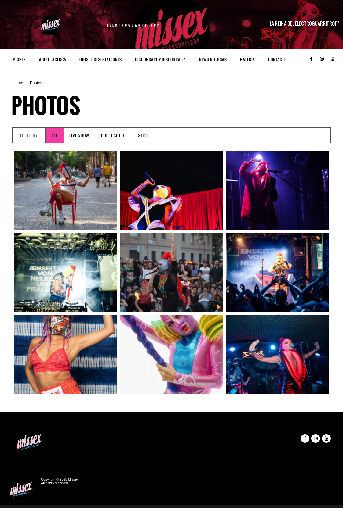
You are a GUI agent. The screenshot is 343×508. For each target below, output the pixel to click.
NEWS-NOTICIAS (213, 60)
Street (144, 135)
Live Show (79, 135)
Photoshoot (113, 135)
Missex (19, 60)
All (54, 135)
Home (18, 82)
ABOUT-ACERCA (52, 60)
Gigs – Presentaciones (100, 60)
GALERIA (247, 60)
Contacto (277, 60)
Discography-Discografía (160, 60)
